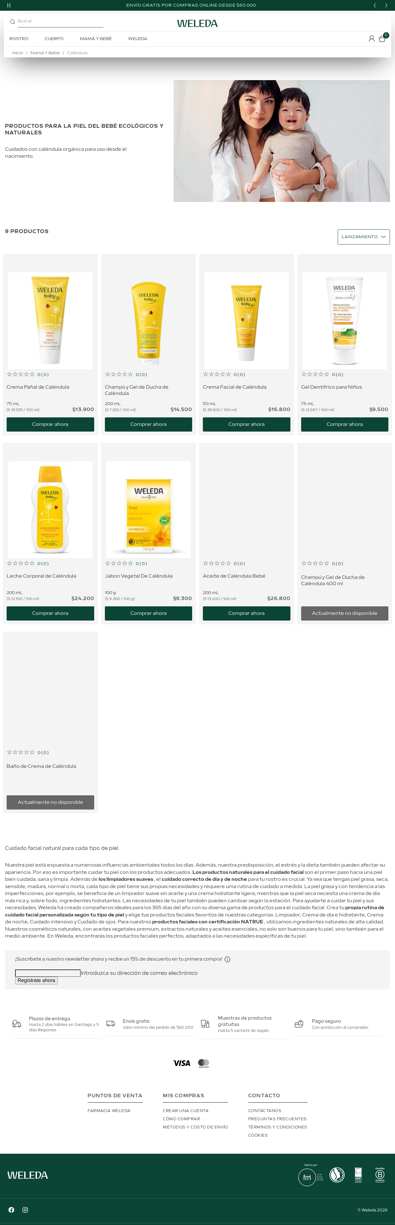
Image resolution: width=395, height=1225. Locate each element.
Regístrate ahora (36, 980)
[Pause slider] (8, 5)
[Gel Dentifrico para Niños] (344, 344)
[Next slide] (386, 5)
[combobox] (65, 23)
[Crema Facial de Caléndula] (246, 344)
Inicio (18, 53)
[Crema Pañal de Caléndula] (50, 344)
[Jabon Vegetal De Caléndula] (148, 533)
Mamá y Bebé (45, 53)
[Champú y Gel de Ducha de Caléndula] (148, 344)
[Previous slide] (374, 5)
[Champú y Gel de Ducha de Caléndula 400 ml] (344, 533)
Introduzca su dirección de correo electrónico (139, 973)
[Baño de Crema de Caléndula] (50, 722)
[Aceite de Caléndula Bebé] (246, 533)
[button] (50, 374)
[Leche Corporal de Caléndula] (50, 533)
